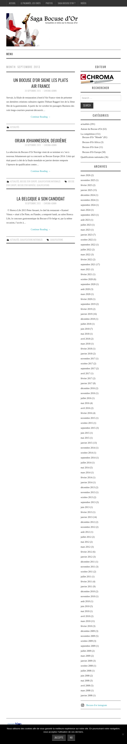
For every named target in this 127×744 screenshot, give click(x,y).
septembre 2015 (88, 428)
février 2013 (86, 512)
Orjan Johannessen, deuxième (40, 140)
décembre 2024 (88, 195)
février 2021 (86, 274)
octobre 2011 (87, 571)
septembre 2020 (88, 284)
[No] (123, 734)
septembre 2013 (88, 502)
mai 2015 (85, 438)
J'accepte (59, 737)
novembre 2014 (88, 448)
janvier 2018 (86, 353)
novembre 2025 (88, 180)
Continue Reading (41, 117)
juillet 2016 (86, 398)
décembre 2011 (88, 562)
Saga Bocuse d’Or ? (66, 3)
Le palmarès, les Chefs (31, 3)
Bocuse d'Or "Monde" (92, 137)
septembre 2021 (88, 264)
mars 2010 (85, 621)
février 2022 (86, 259)
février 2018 (86, 348)
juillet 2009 (86, 651)
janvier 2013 (86, 517)
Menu (9, 54)
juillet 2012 (86, 537)
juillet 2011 (86, 576)
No (71, 737)
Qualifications (43, 185)
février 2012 (86, 552)
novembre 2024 (88, 200)
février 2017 (86, 378)
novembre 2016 (88, 393)
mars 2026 (85, 175)
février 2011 (86, 581)
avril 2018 (85, 339)
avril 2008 (85, 685)
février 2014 (86, 477)
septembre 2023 (88, 215)
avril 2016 (85, 408)
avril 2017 (85, 373)
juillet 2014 (86, 462)
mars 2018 (85, 344)
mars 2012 (85, 547)
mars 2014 (85, 472)
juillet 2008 (86, 671)
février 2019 (86, 309)
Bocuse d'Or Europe (28, 181)
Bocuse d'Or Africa (91, 142)
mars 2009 (85, 656)
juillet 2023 (86, 225)
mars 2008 (85, 690)
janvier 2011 (86, 586)
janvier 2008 (86, 695)
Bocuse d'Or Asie (90, 147)
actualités (14, 127)
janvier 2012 (86, 557)
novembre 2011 (88, 566)
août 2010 (85, 601)
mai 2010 (85, 611)
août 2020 (85, 289)
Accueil (12, 3)
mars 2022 (85, 254)
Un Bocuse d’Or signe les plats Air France (40, 83)
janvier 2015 (86, 443)
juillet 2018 (86, 324)
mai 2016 (85, 403)
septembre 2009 (88, 646)
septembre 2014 (88, 457)
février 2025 (86, 185)
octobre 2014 (87, 453)
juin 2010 (85, 606)
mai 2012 (85, 542)
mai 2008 (85, 680)
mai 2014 (85, 467)
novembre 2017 (88, 358)
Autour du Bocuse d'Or (91, 129)
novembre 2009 (88, 636)
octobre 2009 (87, 641)
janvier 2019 (86, 314)
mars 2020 (85, 294)
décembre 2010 (88, 591)
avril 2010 (85, 616)
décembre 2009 (88, 631)
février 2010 (86, 626)
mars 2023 (85, 230)
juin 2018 (85, 329)
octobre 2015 (87, 423)
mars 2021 (85, 269)
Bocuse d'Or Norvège (27, 185)
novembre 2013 (88, 492)
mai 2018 (85, 334)
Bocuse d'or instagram (96, 705)
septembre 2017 (88, 368)
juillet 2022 (86, 249)
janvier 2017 (86, 383)
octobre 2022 (87, 239)
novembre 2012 (88, 527)
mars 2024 (85, 210)
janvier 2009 (86, 661)
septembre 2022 (88, 244)
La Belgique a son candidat (41, 198)
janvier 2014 (86, 482)
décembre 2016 (88, 388)
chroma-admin (50, 90)
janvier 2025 (86, 190)
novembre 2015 (88, 418)
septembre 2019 (88, 304)
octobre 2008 (87, 666)
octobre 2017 (87, 363)
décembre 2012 (88, 522)
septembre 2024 (88, 205)
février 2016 (86, 413)
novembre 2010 (88, 596)
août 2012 (85, 532)
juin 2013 (85, 507)
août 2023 (85, 220)
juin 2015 (85, 433)
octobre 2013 (87, 497)
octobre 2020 (87, 279)
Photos (49, 3)
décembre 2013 (88, 487)
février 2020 (86, 299)
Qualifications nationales (49, 181)
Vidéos (83, 3)
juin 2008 (85, 675)
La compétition (88, 134)
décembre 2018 (88, 319)
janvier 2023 (86, 235)
